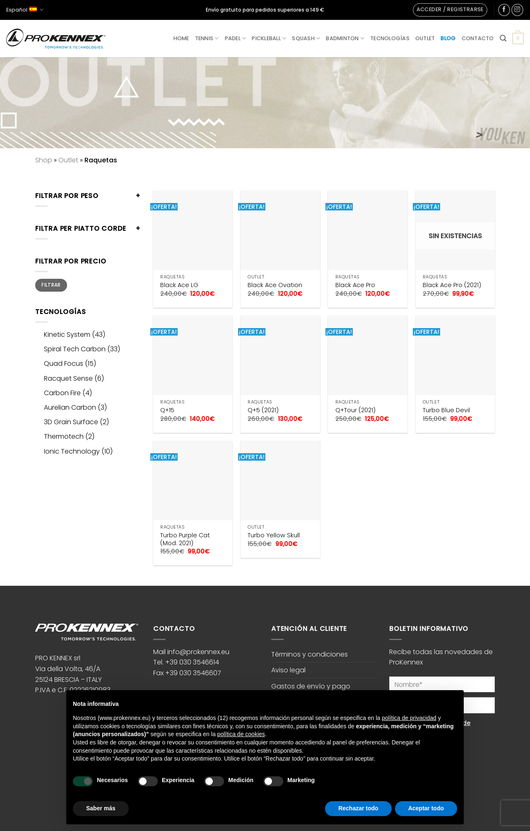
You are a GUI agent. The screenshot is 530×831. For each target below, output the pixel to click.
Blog (448, 38)
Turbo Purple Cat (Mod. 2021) (185, 539)
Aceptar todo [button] (426, 808)
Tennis (207, 38)
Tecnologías (390, 38)
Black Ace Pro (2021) (452, 285)
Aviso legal (288, 670)
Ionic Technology (72, 451)
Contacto (478, 38)
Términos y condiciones (309, 654)
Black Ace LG (179, 285)
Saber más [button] (101, 808)
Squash (306, 38)
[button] (450, 10)
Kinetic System (67, 334)
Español (24, 10)
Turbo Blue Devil (446, 410)
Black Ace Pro (355, 285)
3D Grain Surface (71, 422)
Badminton (345, 38)
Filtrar (51, 285)
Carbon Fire (62, 393)
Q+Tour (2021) (355, 410)
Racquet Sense (68, 378)
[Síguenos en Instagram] (517, 10)
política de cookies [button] (241, 734)
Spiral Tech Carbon (75, 349)
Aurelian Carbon (70, 407)
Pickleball (269, 38)
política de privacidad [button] (409, 718)
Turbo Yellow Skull (274, 535)
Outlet (425, 38)
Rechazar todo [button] (358, 808)
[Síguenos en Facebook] (504, 10)
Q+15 (167, 410)
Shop (43, 160)
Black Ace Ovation (275, 285)
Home (181, 38)
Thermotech (64, 436)
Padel (235, 38)
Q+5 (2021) (263, 410)
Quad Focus (63, 363)
